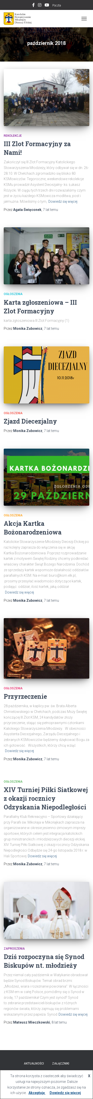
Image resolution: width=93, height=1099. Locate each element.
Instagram (39, 5)
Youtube (47, 5)
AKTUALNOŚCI (34, 1063)
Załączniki (60, 1063)
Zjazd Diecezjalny (30, 421)
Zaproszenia (14, 948)
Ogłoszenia (13, 294)
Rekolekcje (13, 135)
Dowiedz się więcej (62, 201)
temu (50, 210)
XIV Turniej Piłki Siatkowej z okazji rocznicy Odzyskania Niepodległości (46, 798)
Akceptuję (37, 1093)
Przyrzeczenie (25, 696)
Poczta (56, 5)
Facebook (33, 5)
